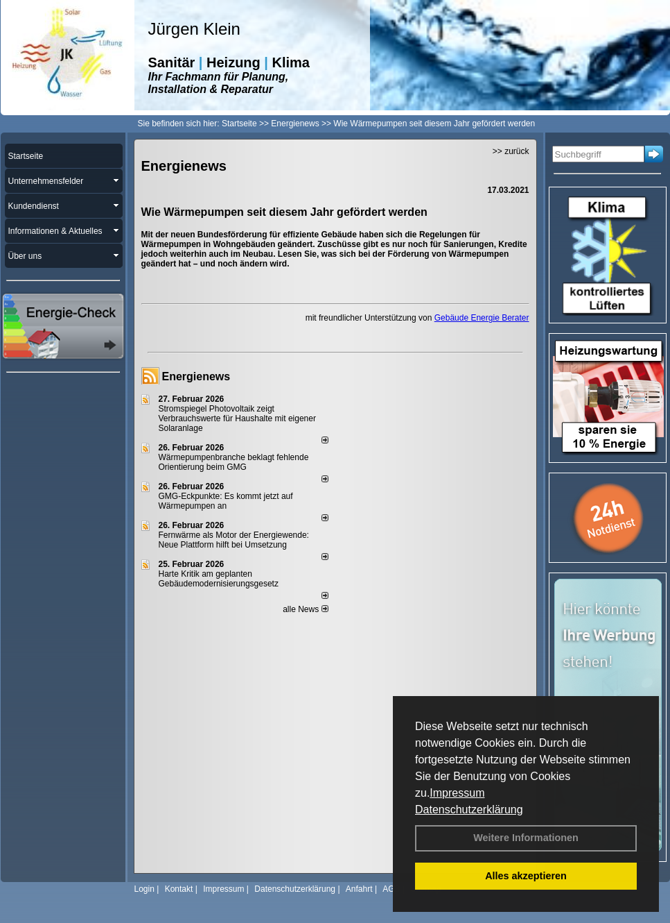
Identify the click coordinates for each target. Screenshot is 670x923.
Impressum (457, 793)
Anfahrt (359, 889)
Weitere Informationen (526, 837)
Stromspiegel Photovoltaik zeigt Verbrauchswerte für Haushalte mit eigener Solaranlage (237, 418)
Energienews (196, 376)
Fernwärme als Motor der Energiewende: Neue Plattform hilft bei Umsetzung (234, 540)
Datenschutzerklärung (469, 809)
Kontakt (179, 889)
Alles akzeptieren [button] (526, 875)
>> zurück (511, 151)
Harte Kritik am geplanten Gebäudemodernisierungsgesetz (219, 578)
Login (144, 889)
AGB (391, 889)
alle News (305, 609)
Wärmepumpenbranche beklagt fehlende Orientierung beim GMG (234, 462)
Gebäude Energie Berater (481, 318)
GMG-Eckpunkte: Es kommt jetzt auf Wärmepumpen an (226, 501)
